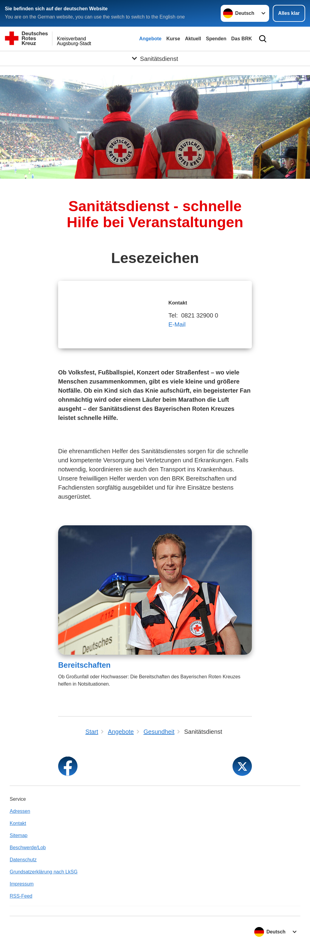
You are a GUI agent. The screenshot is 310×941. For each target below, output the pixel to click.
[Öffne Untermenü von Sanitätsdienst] (155, 58)
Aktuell (193, 38)
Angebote (150, 38)
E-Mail (177, 324)
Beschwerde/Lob (28, 847)
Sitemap (19, 835)
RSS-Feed (21, 896)
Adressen (20, 811)
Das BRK (241, 38)
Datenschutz (23, 859)
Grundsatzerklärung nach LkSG (44, 871)
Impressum (22, 883)
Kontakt (18, 823)
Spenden (216, 38)
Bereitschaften (84, 665)
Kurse (173, 38)
